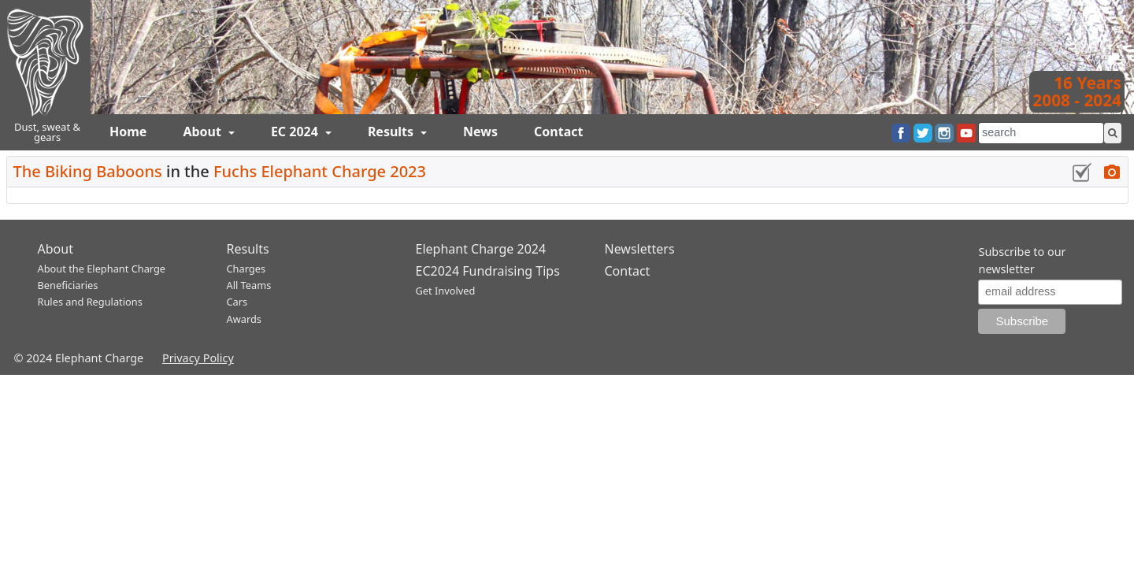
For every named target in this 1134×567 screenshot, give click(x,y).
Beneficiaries (68, 285)
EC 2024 (296, 131)
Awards (244, 319)
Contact (558, 131)
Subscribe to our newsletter (1021, 260)
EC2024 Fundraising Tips (488, 271)
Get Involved (446, 291)
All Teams (249, 285)
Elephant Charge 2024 (481, 249)
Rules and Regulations (90, 302)
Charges (246, 268)
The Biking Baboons (87, 171)
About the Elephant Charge (102, 268)
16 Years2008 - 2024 (1076, 91)
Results (392, 131)
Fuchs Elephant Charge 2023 (319, 171)
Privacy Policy (198, 357)
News (480, 131)
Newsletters (640, 249)
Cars (237, 302)
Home (127, 131)
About (203, 131)
